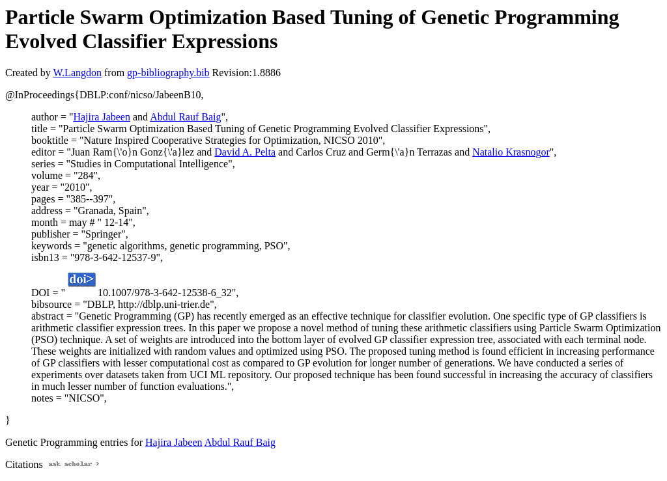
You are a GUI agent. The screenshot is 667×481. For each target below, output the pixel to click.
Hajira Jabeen (101, 116)
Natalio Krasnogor (511, 152)
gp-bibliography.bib (168, 72)
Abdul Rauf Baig (185, 116)
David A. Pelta (245, 152)
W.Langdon (77, 72)
